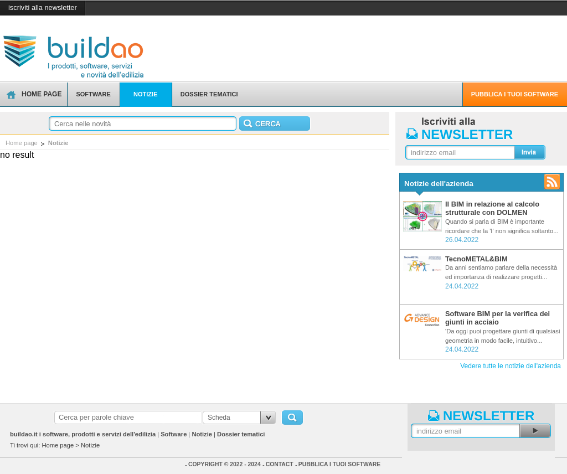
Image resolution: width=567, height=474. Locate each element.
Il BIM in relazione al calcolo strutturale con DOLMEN (492, 208)
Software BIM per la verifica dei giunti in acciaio (497, 318)
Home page (22, 143)
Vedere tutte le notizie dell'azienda (510, 366)
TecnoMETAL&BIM (476, 259)
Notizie (58, 143)
